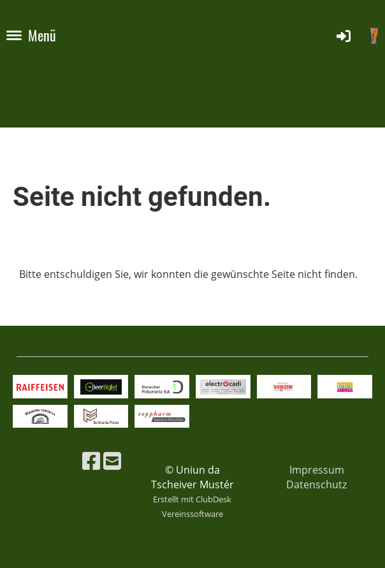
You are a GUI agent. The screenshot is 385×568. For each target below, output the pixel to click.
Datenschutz (316, 484)
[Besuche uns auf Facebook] (91, 460)
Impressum (316, 470)
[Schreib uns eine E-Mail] (112, 460)
